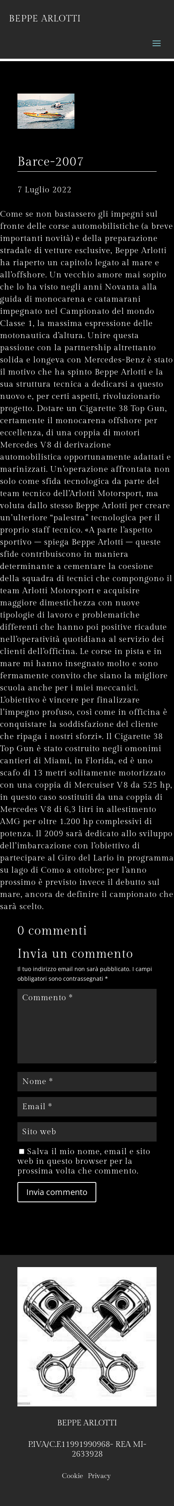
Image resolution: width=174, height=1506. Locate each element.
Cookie (72, 1476)
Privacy (100, 1476)
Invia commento (56, 1191)
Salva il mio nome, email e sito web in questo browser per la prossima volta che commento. (84, 1161)
